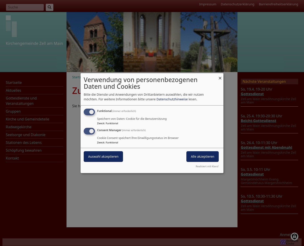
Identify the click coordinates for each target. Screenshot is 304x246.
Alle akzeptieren (202, 156)
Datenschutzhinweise (172, 99)
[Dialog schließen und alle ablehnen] (220, 76)
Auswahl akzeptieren (103, 156)
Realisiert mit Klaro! (207, 166)
